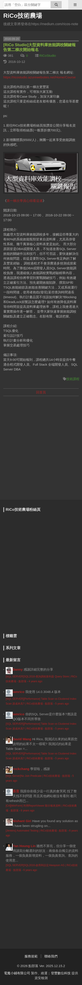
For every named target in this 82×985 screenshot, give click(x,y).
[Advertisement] (41, 442)
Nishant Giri (22, 821)
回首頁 (41, 392)
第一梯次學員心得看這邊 (25, 201)
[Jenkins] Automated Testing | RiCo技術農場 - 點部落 (36, 830)
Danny (18, 669)
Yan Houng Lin (24, 846)
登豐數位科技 (61, 973)
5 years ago (62, 703)
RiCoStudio (47, 55)
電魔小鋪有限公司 (17, 973)
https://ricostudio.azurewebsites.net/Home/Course (39, 77)
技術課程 (72, 379)
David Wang (22, 739)
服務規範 (31, 956)
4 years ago (35, 681)
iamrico (18, 692)
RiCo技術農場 (22, 15)
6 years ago (28, 810)
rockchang (21, 769)
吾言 (16, 791)
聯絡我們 (51, 956)
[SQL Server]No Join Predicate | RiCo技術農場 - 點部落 (38, 775)
